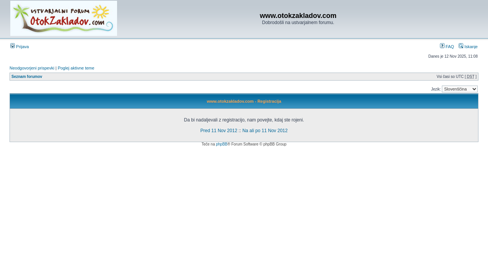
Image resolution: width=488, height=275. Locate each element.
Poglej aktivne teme (76, 68)
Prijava (19, 46)
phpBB (221, 144)
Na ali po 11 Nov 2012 (265, 130)
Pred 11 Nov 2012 (219, 130)
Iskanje (468, 46)
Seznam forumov (26, 76)
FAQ (447, 46)
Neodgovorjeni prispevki (32, 68)
